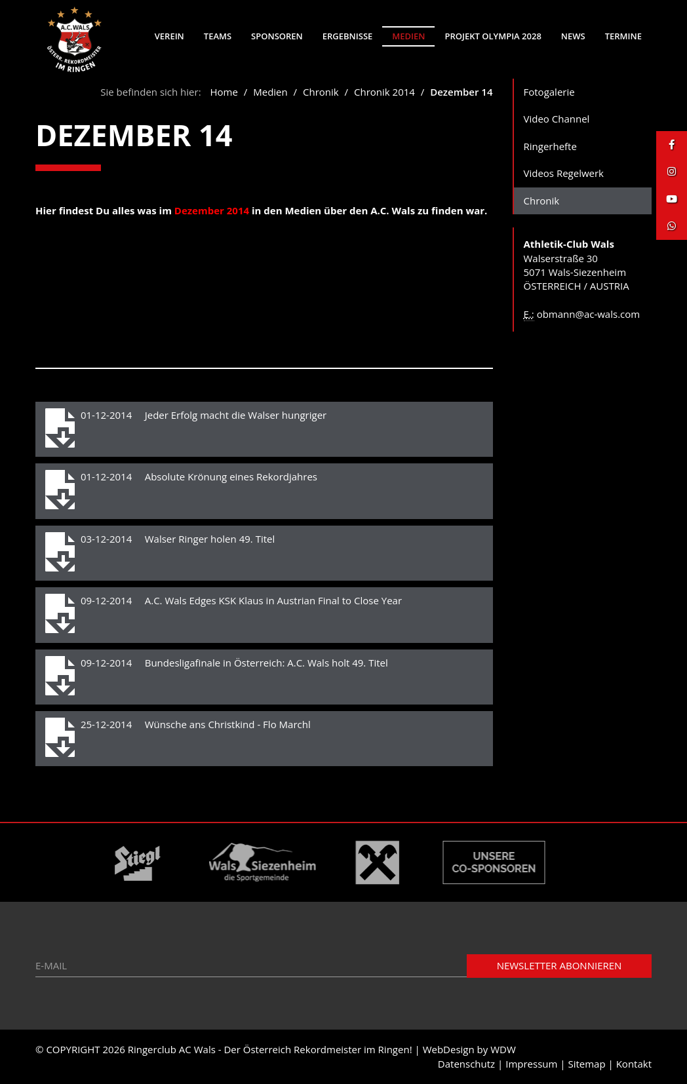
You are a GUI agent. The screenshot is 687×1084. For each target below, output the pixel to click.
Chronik (322, 91)
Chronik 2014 (384, 91)
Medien (408, 36)
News (573, 36)
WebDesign (449, 1049)
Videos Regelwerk (564, 173)
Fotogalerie (549, 91)
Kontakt (634, 1063)
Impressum (531, 1063)
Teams (217, 36)
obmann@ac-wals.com (588, 313)
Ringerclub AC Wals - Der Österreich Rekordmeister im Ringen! (270, 1049)
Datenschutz (466, 1063)
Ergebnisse (348, 36)
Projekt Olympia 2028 (492, 36)
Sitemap (586, 1063)
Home (224, 91)
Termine (623, 36)
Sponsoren (277, 36)
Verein (169, 36)
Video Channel (557, 118)
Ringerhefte (550, 146)
